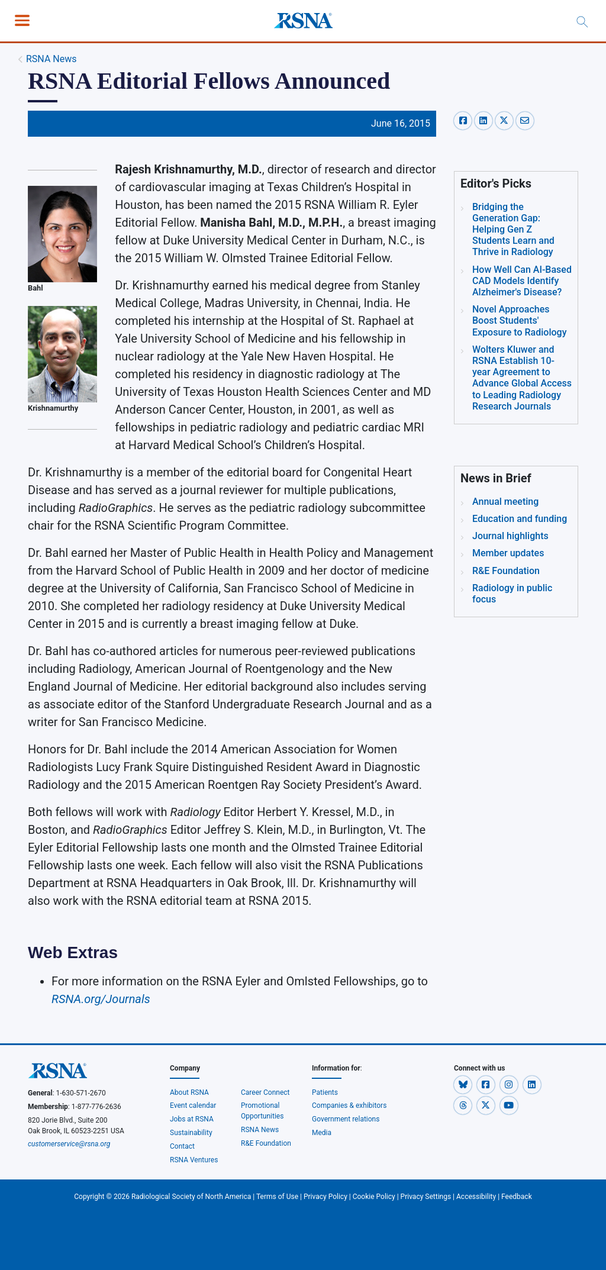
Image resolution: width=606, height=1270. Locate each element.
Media (321, 1133)
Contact (182, 1146)
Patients (325, 1092)
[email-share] (525, 119)
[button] (463, 1085)
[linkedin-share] (485, 119)
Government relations (346, 1119)
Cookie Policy (374, 1196)
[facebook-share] (464, 119)
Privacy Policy (325, 1196)
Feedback (516, 1196)
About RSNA (189, 1092)
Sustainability (191, 1133)
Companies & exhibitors (349, 1105)
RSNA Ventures (194, 1160)
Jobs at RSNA (192, 1119)
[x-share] (505, 119)
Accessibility (476, 1196)
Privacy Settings (426, 1196)
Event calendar (194, 1105)
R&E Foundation (266, 1143)
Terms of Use (277, 1196)
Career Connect (265, 1092)
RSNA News (51, 59)
